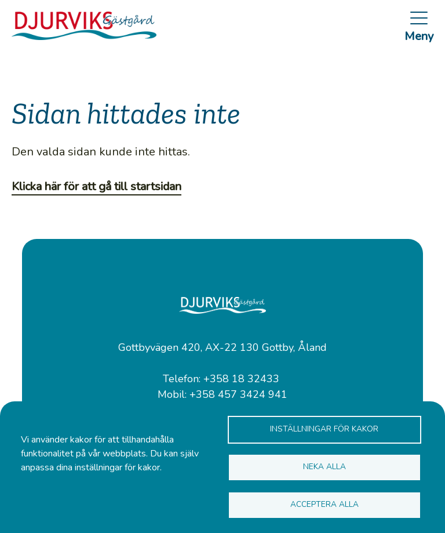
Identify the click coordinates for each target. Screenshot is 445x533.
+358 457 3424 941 (238, 394)
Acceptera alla (324, 504)
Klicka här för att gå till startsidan (96, 186)
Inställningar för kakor (324, 428)
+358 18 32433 (241, 379)
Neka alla (324, 466)
